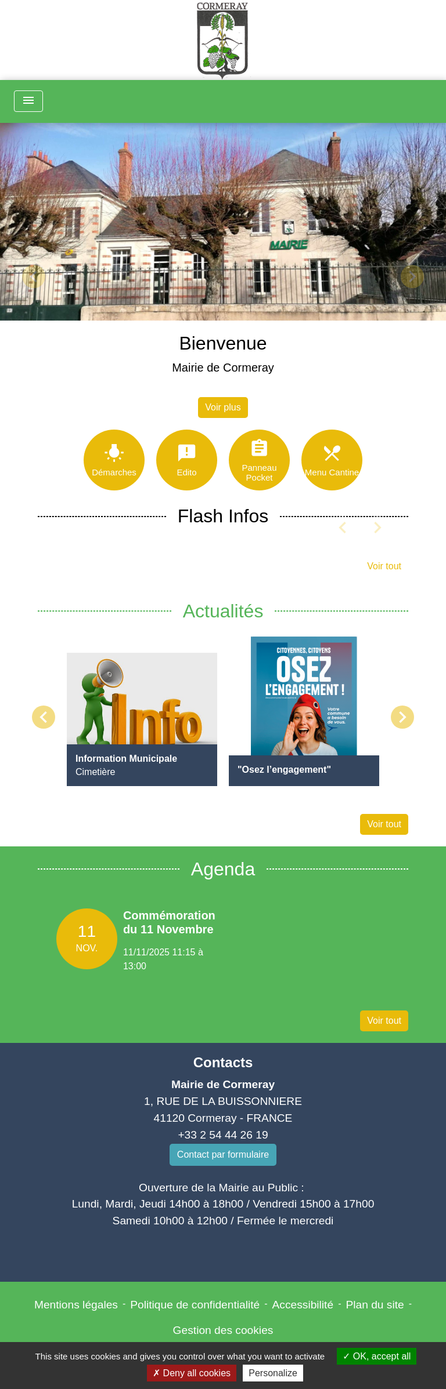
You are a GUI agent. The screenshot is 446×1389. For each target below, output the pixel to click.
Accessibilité (303, 1305)
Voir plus (222, 407)
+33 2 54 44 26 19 (223, 1135)
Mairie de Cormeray (223, 367)
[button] (33, 276)
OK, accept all (377, 1356)
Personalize (273, 1373)
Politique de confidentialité (195, 1305)
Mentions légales (76, 1305)
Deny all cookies (192, 1373)
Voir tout (384, 566)
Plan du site (375, 1305)
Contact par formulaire (223, 1154)
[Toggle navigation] (28, 101)
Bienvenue (223, 343)
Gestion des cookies (223, 1330)
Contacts (223, 1062)
